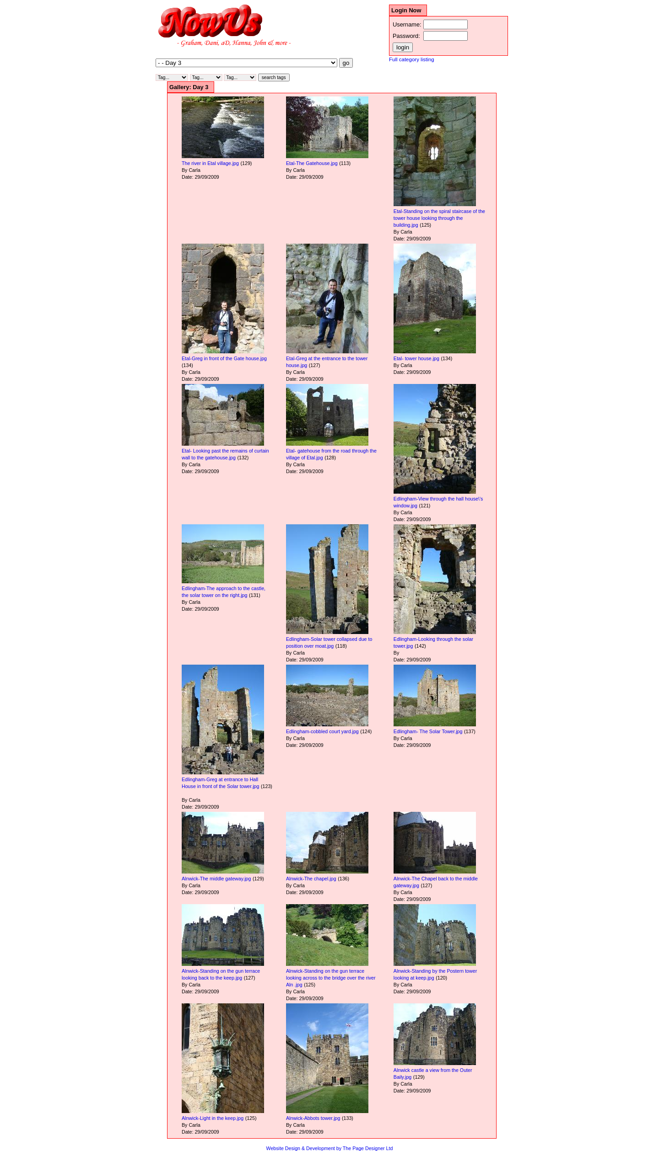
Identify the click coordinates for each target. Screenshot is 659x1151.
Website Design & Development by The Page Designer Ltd (329, 1148)
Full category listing (411, 59)
